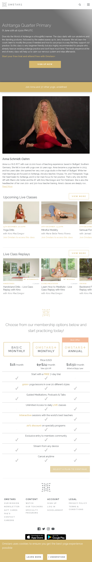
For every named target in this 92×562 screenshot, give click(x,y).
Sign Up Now (44, 64)
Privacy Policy (78, 503)
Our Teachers (34, 507)
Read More (7, 186)
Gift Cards (11, 510)
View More (79, 196)
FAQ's (7, 513)
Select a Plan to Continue (70, 469)
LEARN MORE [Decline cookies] (34, 557)
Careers (9, 520)
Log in (51, 507)
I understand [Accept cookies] (57, 557)
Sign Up (52, 503)
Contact (9, 517)
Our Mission (11, 503)
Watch (30, 503)
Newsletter (12, 507)
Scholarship (55, 510)
